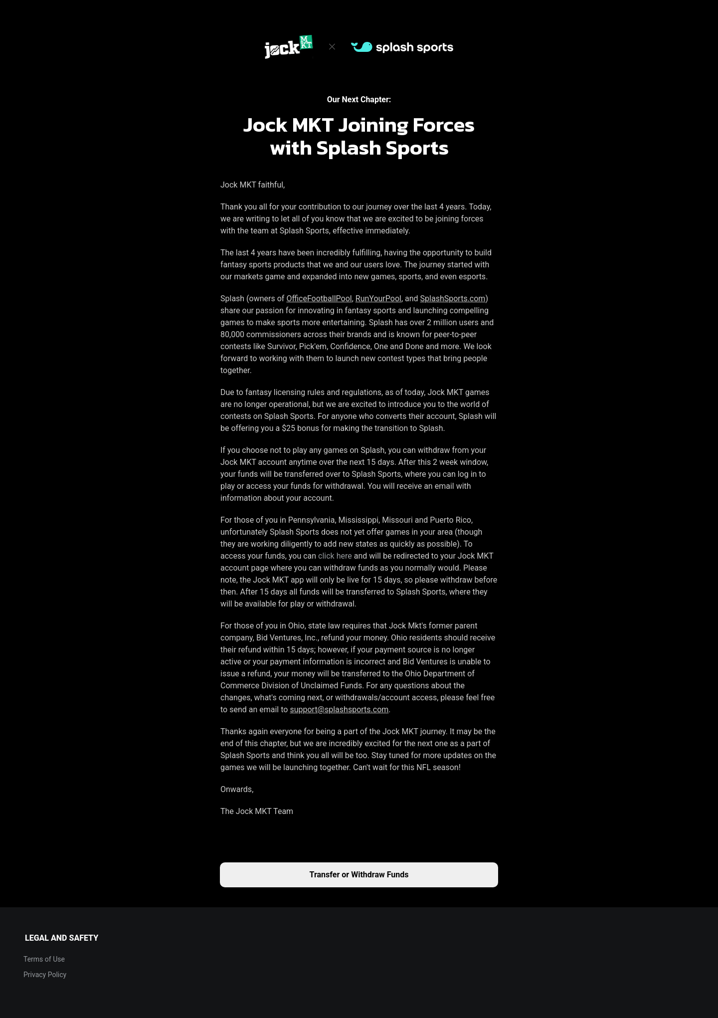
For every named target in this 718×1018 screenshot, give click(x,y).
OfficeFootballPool (319, 298)
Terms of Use (44, 959)
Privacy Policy (44, 975)
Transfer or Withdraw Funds (359, 874)
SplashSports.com (453, 298)
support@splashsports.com (339, 709)
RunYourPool (378, 298)
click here (335, 556)
